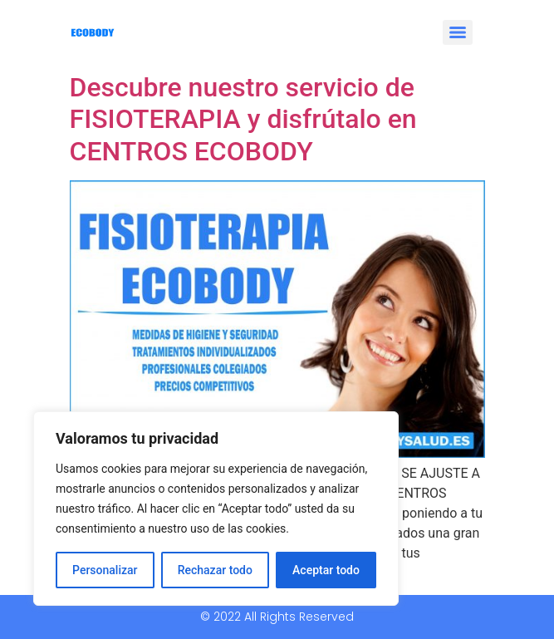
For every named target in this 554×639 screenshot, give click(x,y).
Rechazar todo (215, 570)
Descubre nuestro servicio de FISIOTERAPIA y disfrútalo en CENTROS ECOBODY (243, 119)
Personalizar (104, 570)
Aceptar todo (326, 570)
